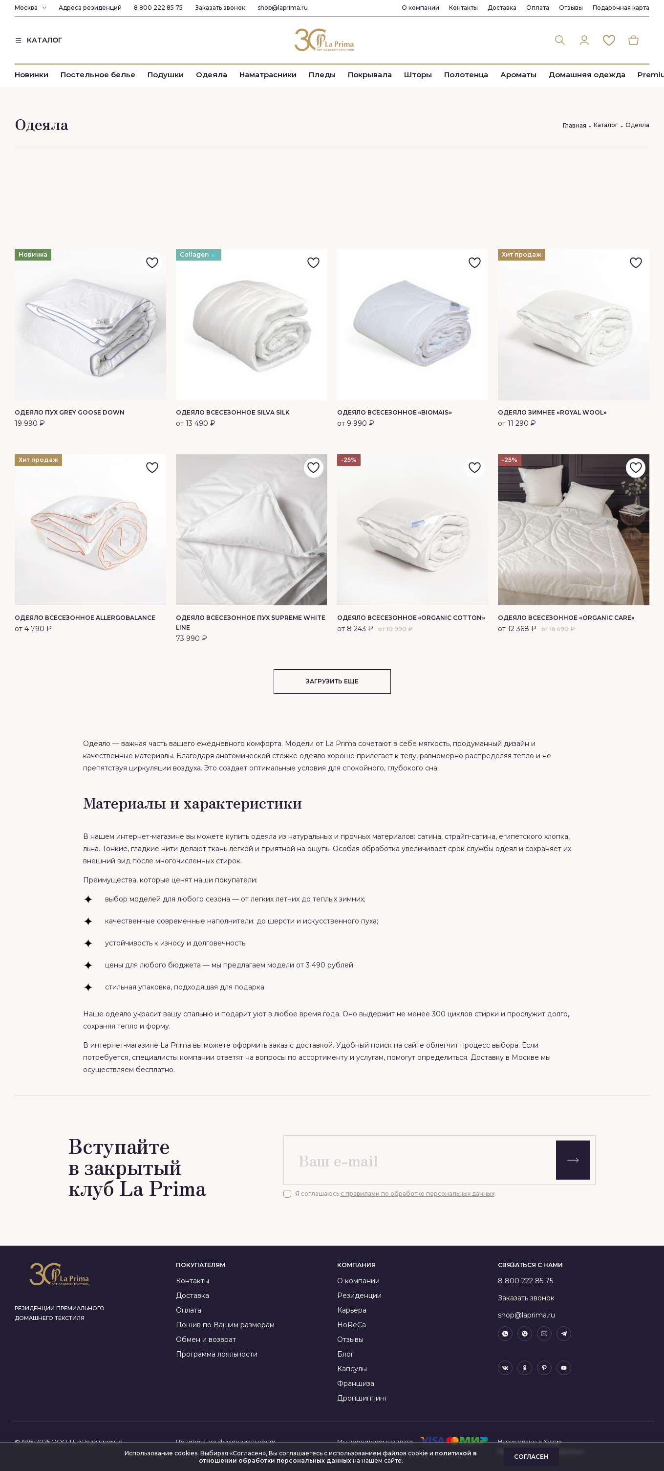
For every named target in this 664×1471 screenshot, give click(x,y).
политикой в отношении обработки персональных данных (338, 1456)
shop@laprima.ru (282, 7)
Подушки (166, 74)
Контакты (463, 7)
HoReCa (351, 1324)
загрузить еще (332, 681)
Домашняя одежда (587, 74)
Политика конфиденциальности (226, 1441)
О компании (420, 7)
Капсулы (352, 1368)
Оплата (537, 7)
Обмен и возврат (206, 1339)
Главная (574, 125)
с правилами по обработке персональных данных (417, 1193)
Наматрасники (268, 74)
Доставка (502, 7)
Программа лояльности (216, 1354)
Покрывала (370, 74)
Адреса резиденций (90, 7)
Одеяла (211, 74)
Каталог (606, 125)
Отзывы (571, 7)
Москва (26, 7)
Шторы (418, 74)
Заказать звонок (220, 7)
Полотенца (466, 74)
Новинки (31, 74)
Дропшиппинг (362, 1398)
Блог (345, 1354)
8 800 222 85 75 (158, 7)
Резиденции (359, 1295)
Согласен (531, 1456)
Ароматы (518, 74)
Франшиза (355, 1383)
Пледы (322, 74)
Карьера (351, 1310)
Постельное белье (98, 74)
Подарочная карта (621, 7)
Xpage (552, 1441)
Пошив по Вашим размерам (225, 1324)
